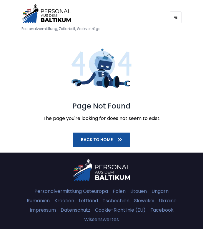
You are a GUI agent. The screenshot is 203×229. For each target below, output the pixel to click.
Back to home (101, 140)
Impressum (43, 210)
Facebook (162, 210)
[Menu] (176, 17)
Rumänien (38, 200)
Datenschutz (75, 210)
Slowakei (144, 200)
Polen (119, 191)
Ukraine (168, 200)
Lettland (88, 200)
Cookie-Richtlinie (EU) (120, 210)
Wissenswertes (101, 219)
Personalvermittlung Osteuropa (71, 191)
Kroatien (64, 200)
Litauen (138, 191)
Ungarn (160, 191)
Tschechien (116, 200)
